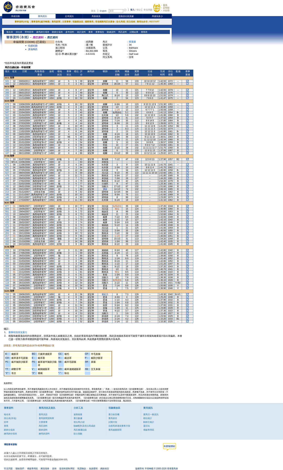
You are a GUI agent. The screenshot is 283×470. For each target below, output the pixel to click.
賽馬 (165, 5)
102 (7, 241)
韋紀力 (105, 294)
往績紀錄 (33, 45)
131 (7, 321)
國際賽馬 (89, 21)
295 (7, 186)
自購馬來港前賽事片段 (119, 426)
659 (7, 250)
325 (7, 139)
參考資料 (69, 32)
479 (7, 175)
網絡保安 (104, 468)
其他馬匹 (33, 49)
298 (7, 230)
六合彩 (166, 10)
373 (7, 308)
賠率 (6, 422)
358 (7, 266)
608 (7, 107)
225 (7, 95)
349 (7, 310)
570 (7, 300)
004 (7, 288)
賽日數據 (78, 418)
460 (7, 258)
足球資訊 (69, 16)
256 (7, 316)
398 (7, 128)
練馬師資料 (44, 433)
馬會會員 (96, 16)
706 (7, 294)
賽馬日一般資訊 (150, 414)
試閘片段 (112, 422)
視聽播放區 (77, 21)
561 (7, 211)
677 (7, 206)
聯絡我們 (20, 468)
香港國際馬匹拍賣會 (105, 21)
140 (7, 197)
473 (7, 217)
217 (7, 236)
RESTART (154, 21)
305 (7, 90)
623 (7, 297)
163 (7, 238)
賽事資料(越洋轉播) (40, 21)
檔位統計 (147, 418)
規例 (54, 468)
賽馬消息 (43, 414)
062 (7, 244)
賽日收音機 (113, 414)
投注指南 (131, 21)
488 (7, 255)
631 (7, 167)
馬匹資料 (122, 32)
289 (7, 93)
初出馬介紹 (79, 422)
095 (7, 200)
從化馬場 (120, 21)
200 (7, 277)
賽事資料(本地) (22, 21)
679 (7, 104)
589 (7, 110)
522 (7, 302)
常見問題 (148, 9)
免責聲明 (93, 468)
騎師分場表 (57, 32)
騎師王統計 (148, 422)
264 (7, 142)
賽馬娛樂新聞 (114, 430)
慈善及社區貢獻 (126, 16)
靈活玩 (146, 426)
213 (7, 192)
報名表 (9, 32)
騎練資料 (110, 32)
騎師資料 (43, 430)
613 (7, 253)
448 (7, 123)
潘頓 (105, 189)
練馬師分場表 (42, 32)
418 (7, 126)
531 (7, 214)
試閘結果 (133, 32)
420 (7, 222)
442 (7, 178)
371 (7, 183)
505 (7, 81)
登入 (132, 9)
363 (7, 134)
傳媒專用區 (148, 430)
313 (7, 269)
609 (7, 209)
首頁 (93, 11)
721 (7, 159)
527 (7, 173)
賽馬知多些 (142, 21)
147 (7, 153)
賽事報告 (99, 32)
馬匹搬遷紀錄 (80, 430)
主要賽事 (66, 21)
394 (7, 264)
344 (7, 137)
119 (7, 283)
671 (7, 164)
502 (7, 115)
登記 (138, 9)
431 (7, 261)
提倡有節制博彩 (67, 468)
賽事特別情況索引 (17, 332)
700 (7, 162)
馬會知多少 (157, 16)
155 (7, 150)
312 (7, 313)
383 (7, 131)
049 (7, 285)
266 (7, 272)
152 (7, 98)
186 (7, 194)
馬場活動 (15, 16)
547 (7, 112)
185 (7, 147)
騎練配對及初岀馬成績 (84, 426)
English (103, 11)
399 (7, 84)
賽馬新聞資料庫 (46, 418)
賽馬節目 (112, 418)
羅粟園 (132, 41)
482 (7, 118)
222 (7, 145)
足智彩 (166, 8)
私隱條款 (81, 468)
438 (7, 219)
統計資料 (81, 32)
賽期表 (143, 32)
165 (7, 280)
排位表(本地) (10, 418)
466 (7, 120)
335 (7, 228)
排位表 (18, 32)
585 (7, 170)
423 (7, 181)
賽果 (90, 32)
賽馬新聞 (56, 21)
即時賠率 (29, 32)
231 (7, 274)
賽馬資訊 (42, 16)
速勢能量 (78, 414)
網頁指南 (45, 468)
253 (7, 233)
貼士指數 (78, 433)
